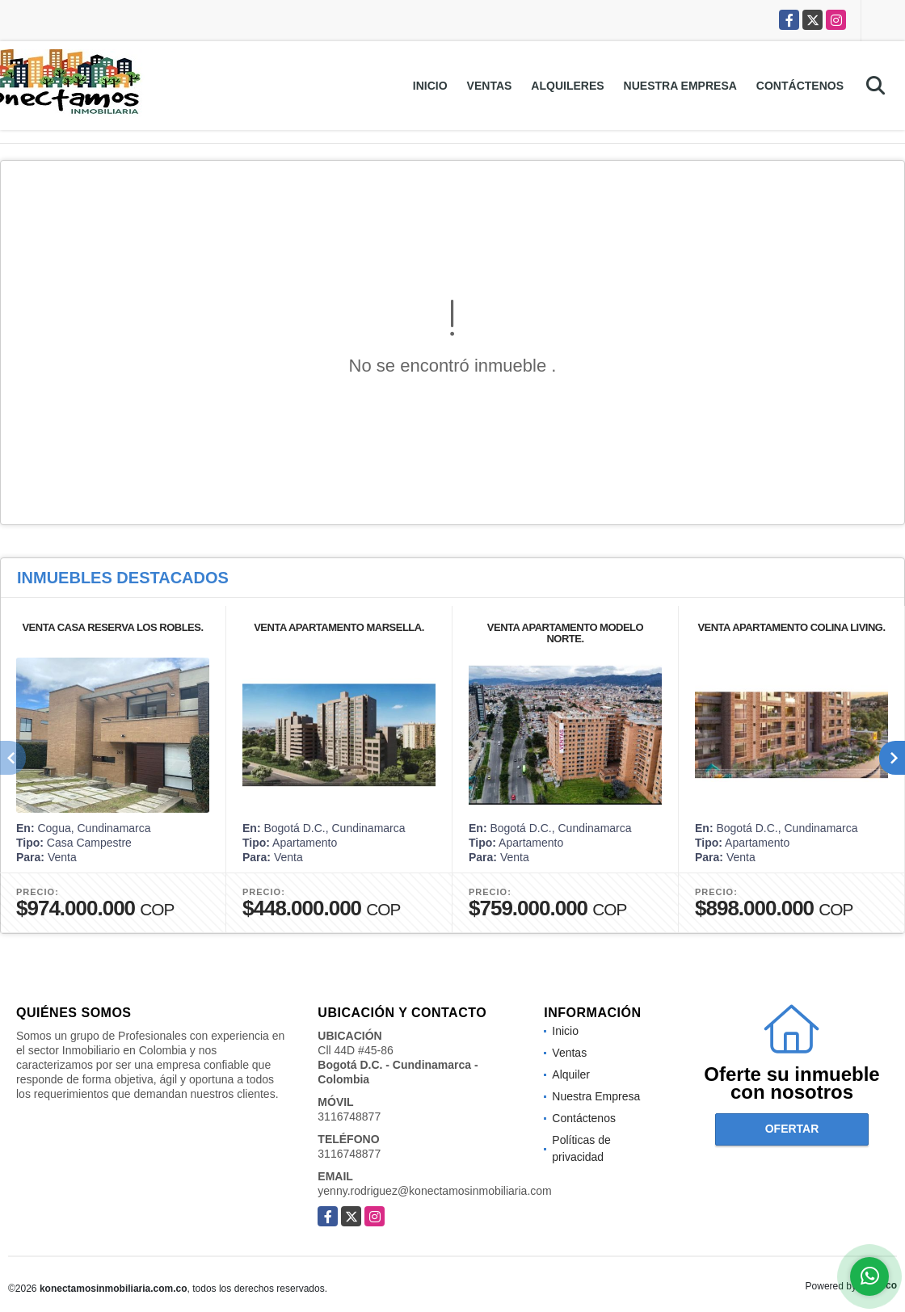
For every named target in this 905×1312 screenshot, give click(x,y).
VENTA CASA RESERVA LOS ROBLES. (112, 627)
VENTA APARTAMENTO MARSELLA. (339, 627)
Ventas (489, 85)
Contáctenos (800, 85)
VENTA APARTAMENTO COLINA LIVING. (791, 627)
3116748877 (349, 1116)
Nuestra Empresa (680, 85)
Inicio (430, 85)
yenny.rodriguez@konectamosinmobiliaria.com (434, 1190)
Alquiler (571, 1074)
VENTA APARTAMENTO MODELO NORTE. (565, 633)
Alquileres (567, 85)
